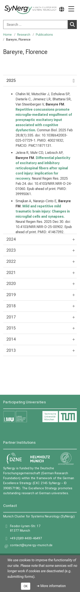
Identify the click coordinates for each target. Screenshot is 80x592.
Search (73, 24)
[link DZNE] (14, 458)
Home (7, 35)
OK (26, 586)
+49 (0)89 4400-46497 (26, 538)
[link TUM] (59, 417)
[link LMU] (20, 417)
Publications (44, 35)
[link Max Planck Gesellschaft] (66, 458)
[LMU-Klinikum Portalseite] (18, 9)
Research (23, 35)
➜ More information (51, 586)
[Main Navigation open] (71, 9)
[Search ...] (35, 24)
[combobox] (40, 24)
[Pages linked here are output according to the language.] (61, 9)
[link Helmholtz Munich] (40, 458)
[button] (31, 546)
